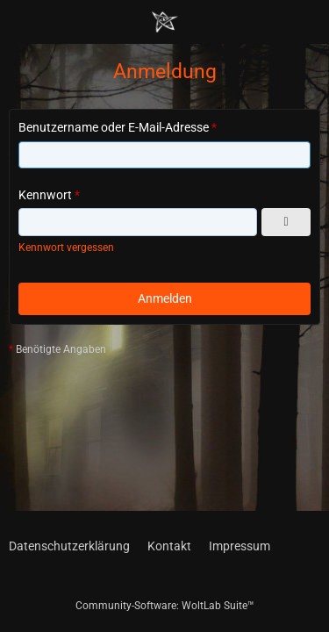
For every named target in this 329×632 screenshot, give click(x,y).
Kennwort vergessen (66, 247)
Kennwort (45, 195)
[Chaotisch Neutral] (165, 22)
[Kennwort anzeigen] (286, 222)
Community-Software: (164, 606)
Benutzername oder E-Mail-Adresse (113, 127)
